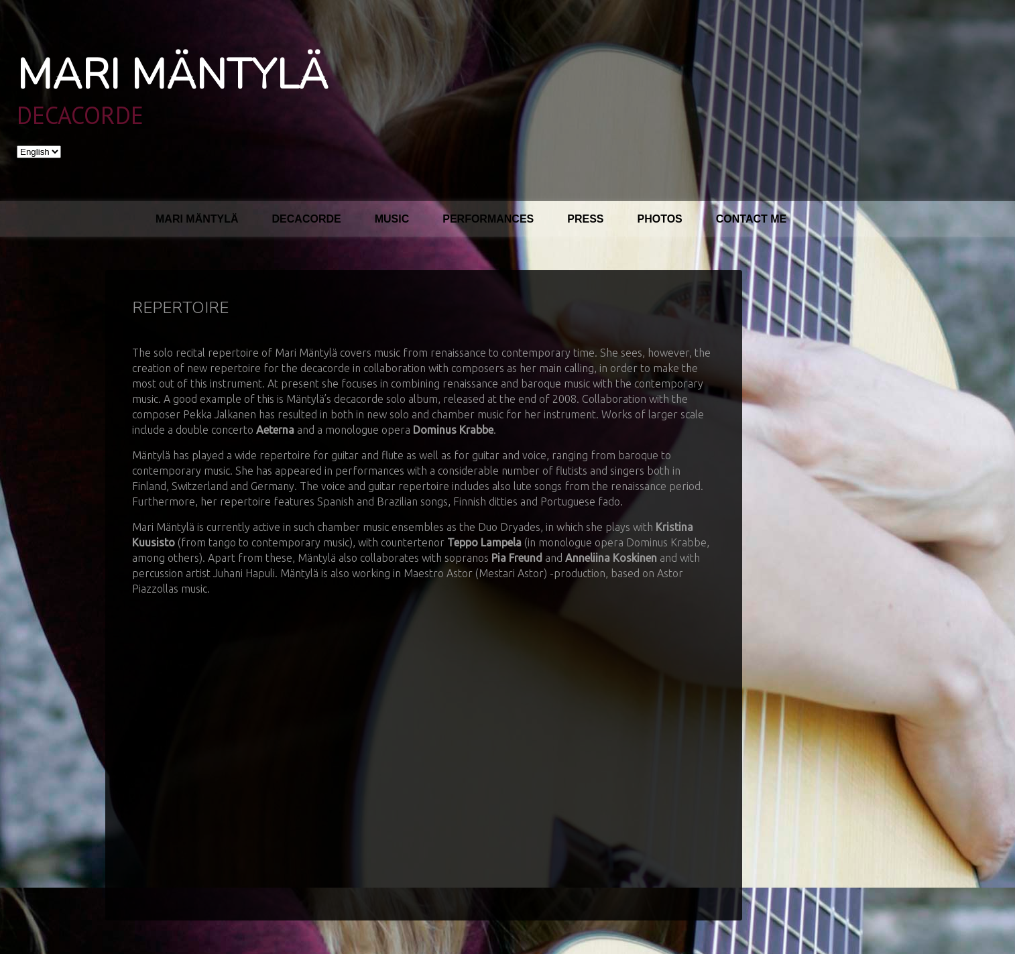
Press (585, 219)
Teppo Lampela (484, 542)
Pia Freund (516, 558)
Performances (488, 219)
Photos (660, 219)
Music (392, 219)
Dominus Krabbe (453, 430)
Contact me (751, 219)
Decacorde (306, 219)
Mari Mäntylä (172, 75)
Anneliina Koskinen (611, 558)
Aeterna (275, 430)
